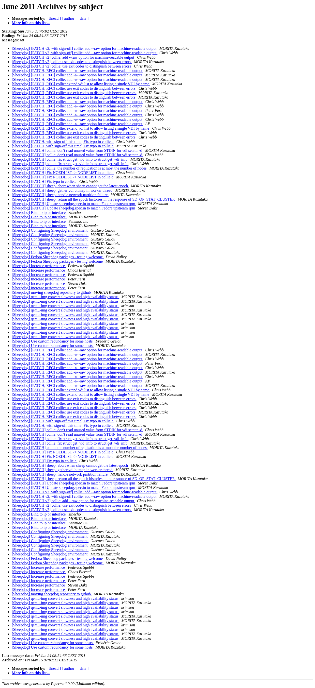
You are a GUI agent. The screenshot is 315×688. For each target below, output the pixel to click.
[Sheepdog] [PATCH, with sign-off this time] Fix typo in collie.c (63, 141)
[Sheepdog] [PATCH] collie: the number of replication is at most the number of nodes (80, 168)
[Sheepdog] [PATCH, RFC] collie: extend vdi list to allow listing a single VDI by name (81, 84)
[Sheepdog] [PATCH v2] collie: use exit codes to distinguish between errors (72, 62)
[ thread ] (53, 18)
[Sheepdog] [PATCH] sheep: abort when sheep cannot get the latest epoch (70, 186)
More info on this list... (31, 23)
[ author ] (69, 18)
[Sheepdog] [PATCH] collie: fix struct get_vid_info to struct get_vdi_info (70, 159)
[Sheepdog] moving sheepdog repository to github (52, 292)
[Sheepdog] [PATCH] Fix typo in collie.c (44, 181)
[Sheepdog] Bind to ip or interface (39, 212)
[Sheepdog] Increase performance (39, 266)
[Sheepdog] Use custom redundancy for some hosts (53, 341)
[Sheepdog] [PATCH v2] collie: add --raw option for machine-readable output (73, 57)
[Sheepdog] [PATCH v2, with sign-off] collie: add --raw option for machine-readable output (84, 48)
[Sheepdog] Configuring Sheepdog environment (50, 230)
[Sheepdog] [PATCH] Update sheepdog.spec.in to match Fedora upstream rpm (74, 204)
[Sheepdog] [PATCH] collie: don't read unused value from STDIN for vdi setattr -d (77, 150)
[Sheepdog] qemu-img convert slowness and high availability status (65, 297)
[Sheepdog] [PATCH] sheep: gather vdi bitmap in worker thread (62, 190)
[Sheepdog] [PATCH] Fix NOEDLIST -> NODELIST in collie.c (63, 173)
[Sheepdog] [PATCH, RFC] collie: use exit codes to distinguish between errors (74, 88)
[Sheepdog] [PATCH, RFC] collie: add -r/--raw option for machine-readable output (77, 71)
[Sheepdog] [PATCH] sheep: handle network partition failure (60, 195)
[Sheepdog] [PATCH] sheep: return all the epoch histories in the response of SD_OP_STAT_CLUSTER (94, 199)
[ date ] (83, 18)
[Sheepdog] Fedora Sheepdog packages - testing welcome (58, 257)
